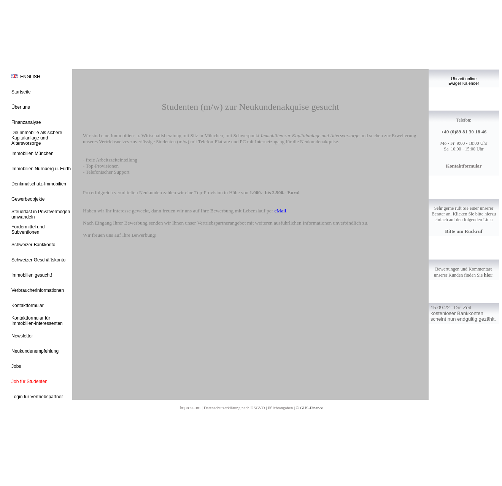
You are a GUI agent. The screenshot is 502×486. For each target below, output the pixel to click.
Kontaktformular (27, 305)
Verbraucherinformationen (37, 290)
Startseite (21, 92)
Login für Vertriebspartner (37, 396)
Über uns (20, 107)
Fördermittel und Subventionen (27, 229)
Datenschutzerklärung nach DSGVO (234, 407)
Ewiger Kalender (463, 83)
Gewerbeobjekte (27, 199)
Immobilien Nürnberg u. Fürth (41, 168)
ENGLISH (30, 76)
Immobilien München (32, 153)
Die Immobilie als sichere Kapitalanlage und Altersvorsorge (36, 138)
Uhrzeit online (464, 78)
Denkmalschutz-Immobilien (38, 184)
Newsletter (22, 336)
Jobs (16, 366)
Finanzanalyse (26, 122)
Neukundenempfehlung (35, 351)
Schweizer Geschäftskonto (38, 260)
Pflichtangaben (280, 407)
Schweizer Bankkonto (33, 244)
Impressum (190, 407)
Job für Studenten (29, 381)
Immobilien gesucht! (31, 275)
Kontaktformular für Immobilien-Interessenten (37, 320)
